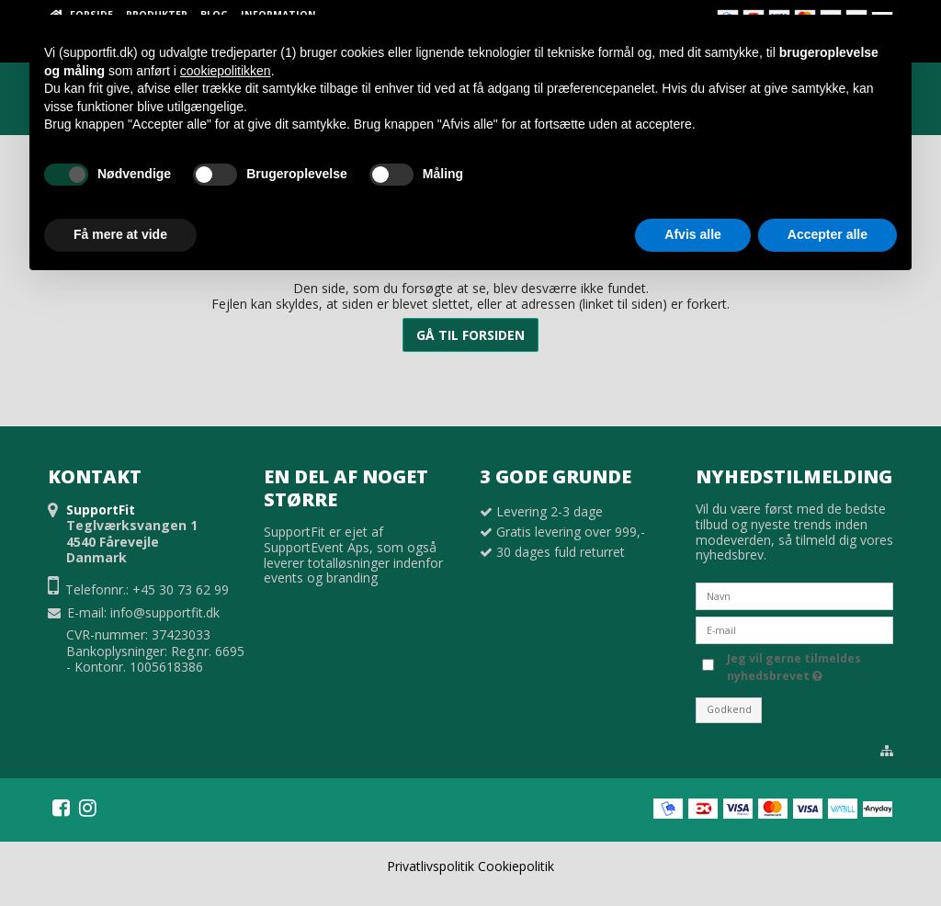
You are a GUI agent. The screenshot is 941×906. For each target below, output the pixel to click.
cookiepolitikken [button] (225, 70)
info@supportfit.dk (165, 612)
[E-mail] (794, 629)
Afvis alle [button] (692, 234)
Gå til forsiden (470, 335)
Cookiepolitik (516, 866)
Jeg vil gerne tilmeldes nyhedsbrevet (792, 667)
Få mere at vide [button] (120, 234)
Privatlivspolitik (430, 866)
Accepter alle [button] (827, 234)
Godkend (729, 709)
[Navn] (794, 595)
